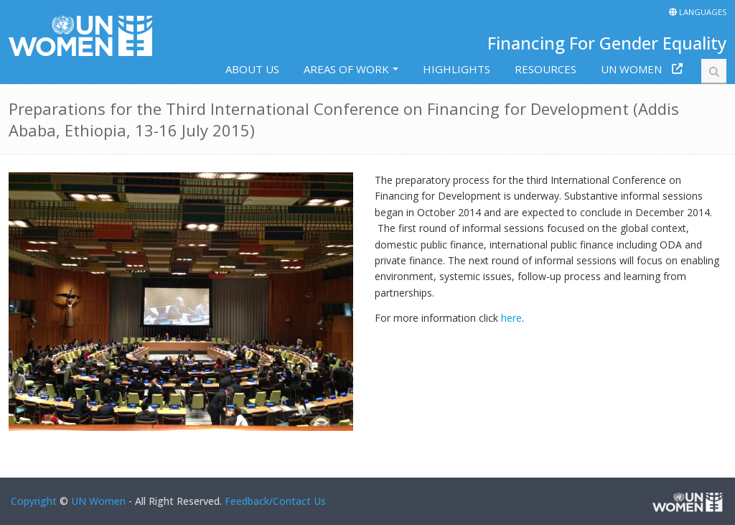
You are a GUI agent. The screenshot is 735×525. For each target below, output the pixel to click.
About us (252, 69)
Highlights (456, 69)
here (511, 318)
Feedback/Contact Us (275, 501)
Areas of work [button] (346, 69)
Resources (545, 69)
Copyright (34, 501)
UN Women (631, 69)
